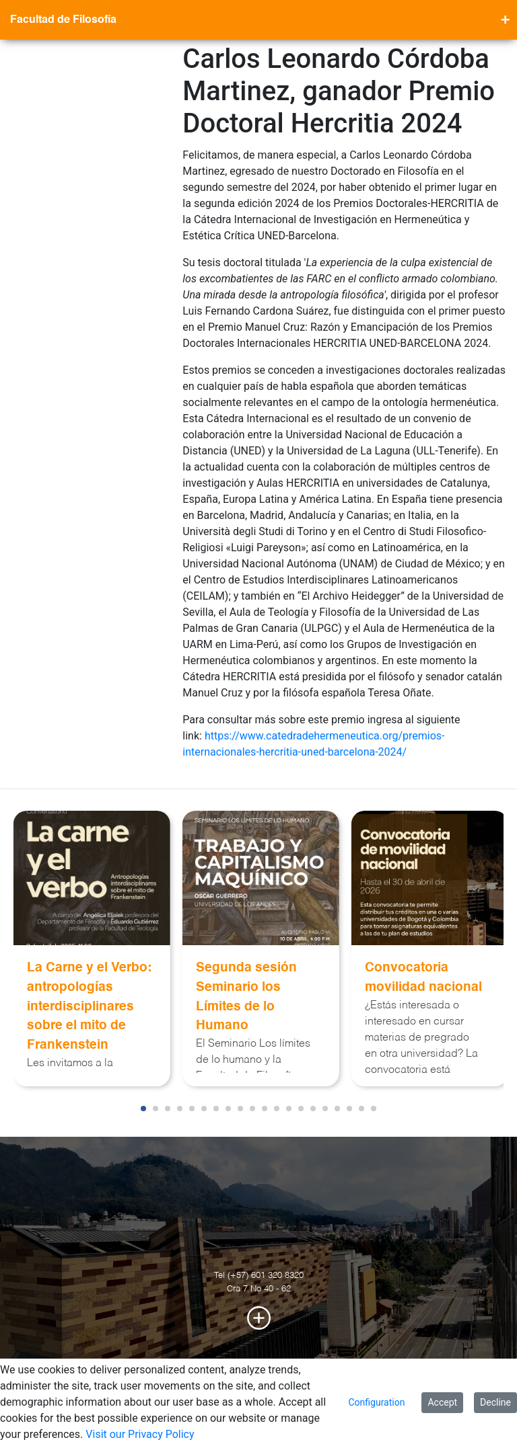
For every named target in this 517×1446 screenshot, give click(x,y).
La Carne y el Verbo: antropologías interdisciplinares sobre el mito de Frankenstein (89, 1006)
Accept (442, 1402)
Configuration (376, 1402)
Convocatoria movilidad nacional (423, 977)
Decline (495, 1402)
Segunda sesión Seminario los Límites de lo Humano (246, 996)
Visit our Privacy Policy (139, 1434)
